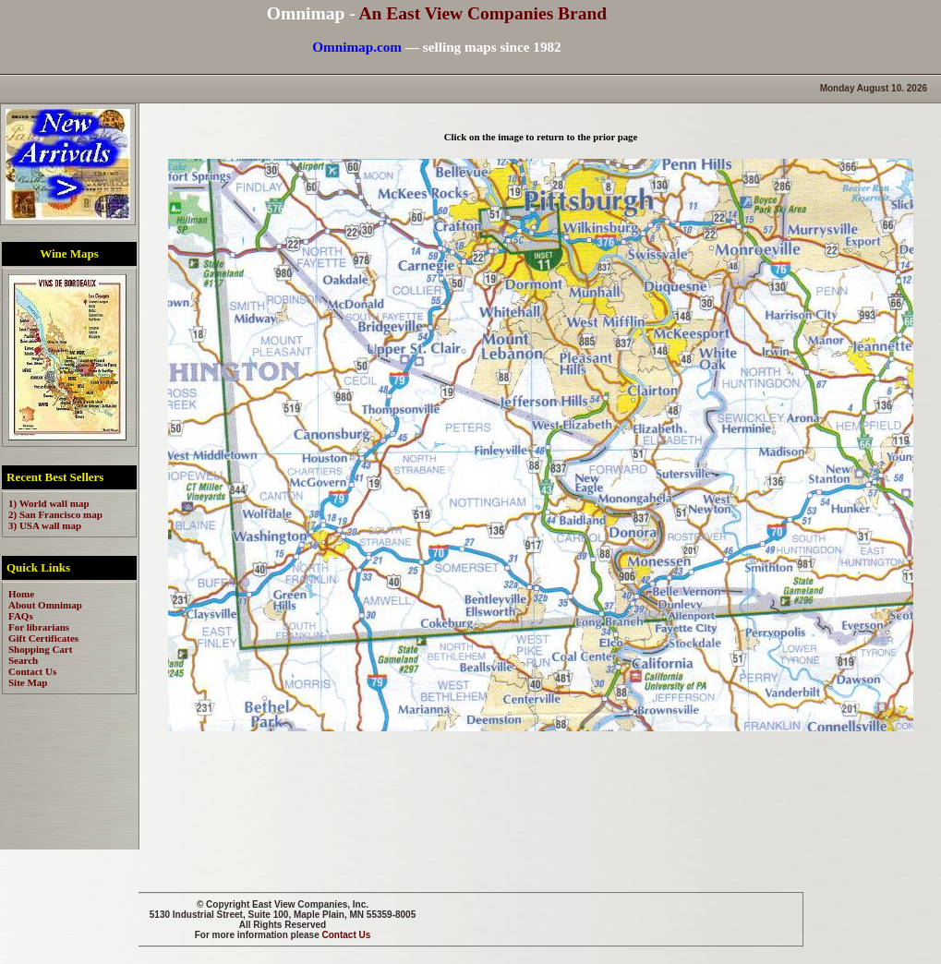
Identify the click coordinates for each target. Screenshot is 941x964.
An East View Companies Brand (482, 13)
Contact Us (346, 935)
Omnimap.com (357, 46)
